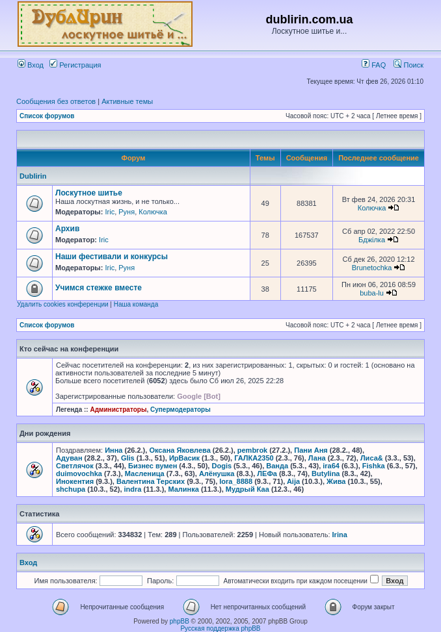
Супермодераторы (180, 409)
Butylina (326, 473)
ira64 (331, 466)
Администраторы (118, 409)
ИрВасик (184, 458)
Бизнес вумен (152, 466)
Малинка (183, 489)
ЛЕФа (267, 473)
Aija (293, 481)
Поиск (408, 65)
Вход (31, 65)
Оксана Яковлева (179, 450)
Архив (67, 228)
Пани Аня (311, 450)
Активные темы (127, 101)
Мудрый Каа (247, 489)
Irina (339, 534)
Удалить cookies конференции (63, 304)
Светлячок (75, 466)
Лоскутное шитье (88, 192)
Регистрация (75, 65)
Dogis (222, 466)
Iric (109, 212)
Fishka (373, 466)
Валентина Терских (150, 481)
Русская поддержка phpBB (220, 628)
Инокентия (75, 481)
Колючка (153, 212)
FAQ (374, 65)
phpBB (179, 621)
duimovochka (79, 473)
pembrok (252, 450)
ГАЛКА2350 (253, 458)
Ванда (277, 466)
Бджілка (371, 240)
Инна (113, 450)
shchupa (70, 489)
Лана (317, 458)
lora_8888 (235, 481)
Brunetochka (372, 268)
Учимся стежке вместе (98, 287)
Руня (126, 212)
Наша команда (136, 304)
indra (133, 489)
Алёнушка (217, 473)
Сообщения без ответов (56, 101)
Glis (128, 458)
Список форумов (47, 116)
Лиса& (371, 458)
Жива (336, 481)
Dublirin (33, 176)
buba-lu (372, 293)
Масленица (145, 473)
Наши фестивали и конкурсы (111, 256)
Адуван (69, 458)
